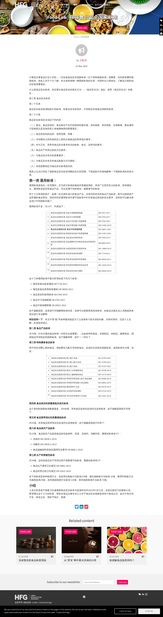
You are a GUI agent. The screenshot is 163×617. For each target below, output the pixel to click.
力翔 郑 (83, 60)
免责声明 (18, 603)
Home (76, 37)
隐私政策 (27, 603)
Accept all (149, 611)
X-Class (100, 5)
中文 (143, 5)
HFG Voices (88, 5)
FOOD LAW (81, 27)
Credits (35, 603)
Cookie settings (125, 611)
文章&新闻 (84, 37)
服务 (77, 5)
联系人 (108, 5)
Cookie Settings (45, 603)
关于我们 (67, 5)
